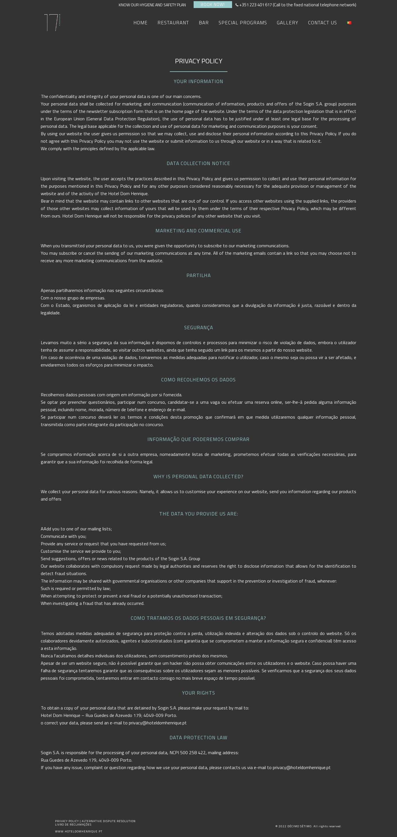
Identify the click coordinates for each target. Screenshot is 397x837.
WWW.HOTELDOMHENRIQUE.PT (78, 831)
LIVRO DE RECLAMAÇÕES (73, 824)
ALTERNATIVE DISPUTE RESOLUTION (109, 821)
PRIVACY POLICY (67, 821)
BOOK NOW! (213, 4)
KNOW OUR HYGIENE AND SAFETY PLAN (154, 5)
